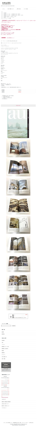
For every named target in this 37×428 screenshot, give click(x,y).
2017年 (22, 15)
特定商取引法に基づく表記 (17, 422)
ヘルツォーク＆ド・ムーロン (10, 17)
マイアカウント (4, 407)
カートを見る (25, 8)
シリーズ (3, 344)
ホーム (3, 8)
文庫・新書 (3, 358)
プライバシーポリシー (25, 422)
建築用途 (3, 352)
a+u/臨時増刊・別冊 (14, 15)
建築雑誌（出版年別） (7, 16)
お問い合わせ (18, 8)
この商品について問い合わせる (7, 97)
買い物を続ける (5, 98)
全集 (2, 342)
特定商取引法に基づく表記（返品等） (8, 95)
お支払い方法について (5, 403)
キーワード (5, 18)
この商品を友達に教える (6, 96)
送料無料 (3, 340)
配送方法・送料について (5, 405)
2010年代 (19, 15)
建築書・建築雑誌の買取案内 (6, 401)
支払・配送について (10, 8)
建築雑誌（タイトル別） (7, 15)
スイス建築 (9, 18)
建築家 (5, 17)
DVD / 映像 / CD (4, 356)
